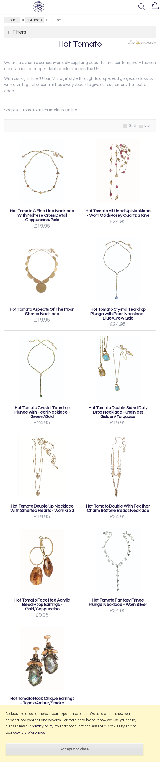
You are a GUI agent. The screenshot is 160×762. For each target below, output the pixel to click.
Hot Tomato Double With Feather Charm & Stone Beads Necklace (118, 508)
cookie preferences (29, 733)
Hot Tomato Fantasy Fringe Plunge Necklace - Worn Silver (118, 602)
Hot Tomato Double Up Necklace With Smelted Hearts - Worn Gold (42, 508)
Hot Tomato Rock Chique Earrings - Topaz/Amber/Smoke (42, 700)
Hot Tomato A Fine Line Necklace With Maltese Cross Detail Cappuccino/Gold (42, 215)
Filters (19, 32)
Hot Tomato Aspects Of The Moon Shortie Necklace (42, 311)
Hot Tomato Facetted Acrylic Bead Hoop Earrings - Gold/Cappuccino (42, 604)
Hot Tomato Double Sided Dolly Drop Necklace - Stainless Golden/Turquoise (118, 412)
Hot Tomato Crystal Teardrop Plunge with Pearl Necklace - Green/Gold (42, 412)
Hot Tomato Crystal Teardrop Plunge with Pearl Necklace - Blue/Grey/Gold (118, 313)
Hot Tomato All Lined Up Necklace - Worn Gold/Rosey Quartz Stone (118, 213)
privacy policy (42, 726)
